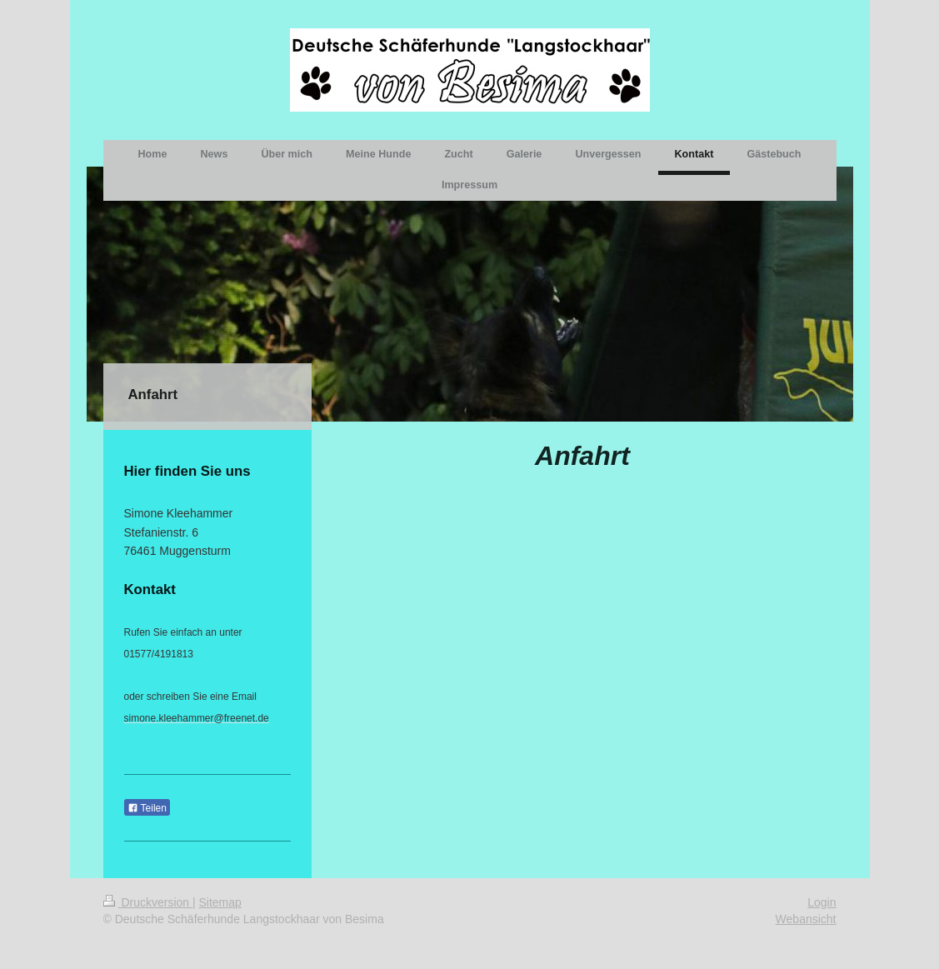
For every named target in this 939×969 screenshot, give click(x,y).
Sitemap (220, 902)
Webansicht (806, 919)
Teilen (147, 808)
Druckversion (147, 902)
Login (821, 902)
